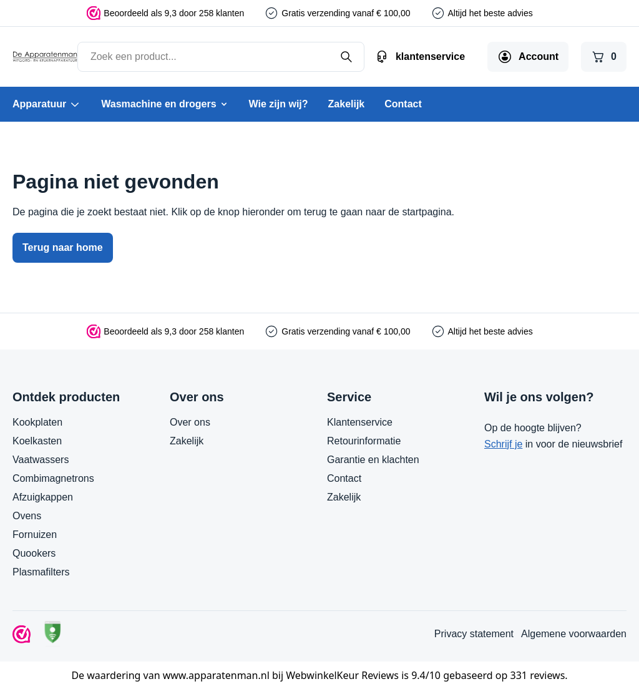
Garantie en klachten (373, 459)
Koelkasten (37, 441)
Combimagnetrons (53, 478)
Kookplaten (37, 422)
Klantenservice (360, 422)
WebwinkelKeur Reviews (342, 675)
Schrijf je (503, 444)
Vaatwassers (40, 459)
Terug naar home (62, 247)
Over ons (190, 422)
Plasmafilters (41, 572)
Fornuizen (34, 534)
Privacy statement (474, 633)
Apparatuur (46, 104)
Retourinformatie (364, 441)
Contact (403, 104)
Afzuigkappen (42, 497)
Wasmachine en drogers (164, 104)
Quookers (34, 553)
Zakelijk (346, 104)
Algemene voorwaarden (574, 633)
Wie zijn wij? (278, 104)
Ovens (26, 516)
